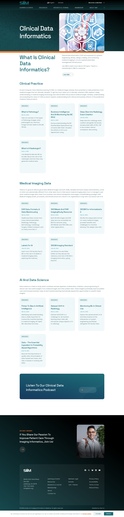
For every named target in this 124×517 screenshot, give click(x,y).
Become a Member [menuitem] (95, 3)
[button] (103, 7)
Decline (108, 514)
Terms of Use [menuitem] (94, 485)
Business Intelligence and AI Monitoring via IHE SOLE (62, 114)
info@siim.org (28, 489)
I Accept (98, 514)
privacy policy (87, 514)
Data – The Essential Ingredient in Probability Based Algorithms (32, 345)
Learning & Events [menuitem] (26, 8)
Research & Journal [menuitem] (61, 8)
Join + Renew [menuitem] (73, 485)
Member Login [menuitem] (73, 479)
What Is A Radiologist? (31, 148)
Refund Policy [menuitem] (94, 488)
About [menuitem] (50, 491)
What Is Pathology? (30, 112)
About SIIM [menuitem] (93, 8)
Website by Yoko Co (98, 508)
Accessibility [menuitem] (93, 482)
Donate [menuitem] (60, 3)
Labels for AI (27, 245)
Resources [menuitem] (43, 8)
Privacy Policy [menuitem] (94, 479)
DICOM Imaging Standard (62, 245)
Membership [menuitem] (79, 8)
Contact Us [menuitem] (52, 494)
